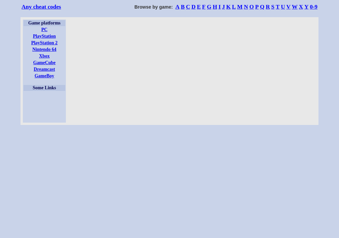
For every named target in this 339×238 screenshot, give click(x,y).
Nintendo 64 (44, 49)
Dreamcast (44, 69)
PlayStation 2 (44, 42)
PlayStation (44, 36)
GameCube (44, 62)
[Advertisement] (44, 107)
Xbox (44, 56)
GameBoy (44, 75)
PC (44, 29)
